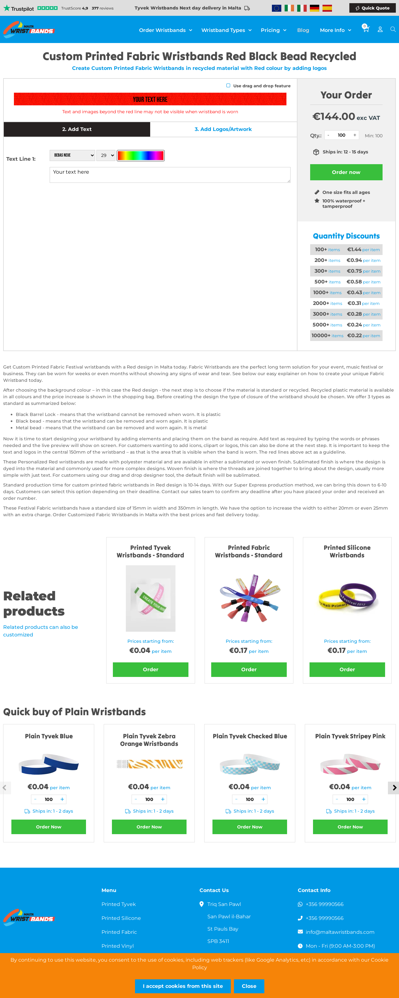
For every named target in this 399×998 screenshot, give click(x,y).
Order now (346, 172)
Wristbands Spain (327, 8)
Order (150, 669)
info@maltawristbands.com (341, 932)
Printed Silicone (121, 918)
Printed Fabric (119, 932)
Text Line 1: (20, 159)
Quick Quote (376, 7)
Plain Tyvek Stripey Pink (350, 736)
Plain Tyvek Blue (49, 736)
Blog (304, 30)
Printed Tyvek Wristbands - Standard (150, 551)
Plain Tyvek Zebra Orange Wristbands (149, 739)
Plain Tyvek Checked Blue (250, 736)
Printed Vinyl (117, 946)
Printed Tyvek (118, 904)
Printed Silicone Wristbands (347, 551)
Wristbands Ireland (289, 8)
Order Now (48, 827)
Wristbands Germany (314, 8)
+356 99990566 (325, 904)
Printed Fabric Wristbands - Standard (249, 551)
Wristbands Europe (276, 8)
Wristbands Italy (302, 8)
